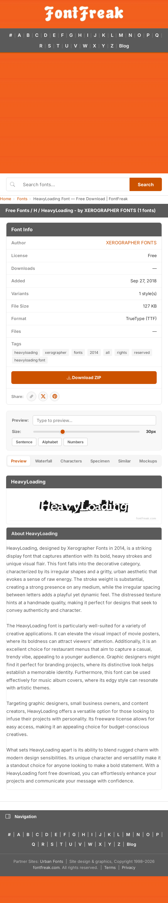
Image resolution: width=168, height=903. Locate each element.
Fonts (22, 198)
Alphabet (50, 442)
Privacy (128, 867)
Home (5, 198)
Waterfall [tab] (43, 460)
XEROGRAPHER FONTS (110, 210)
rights (122, 352)
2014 (94, 352)
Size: (16, 431)
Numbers (76, 442)
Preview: (20, 420)
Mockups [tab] (148, 460)
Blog (124, 46)
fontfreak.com (46, 867)
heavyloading (26, 352)
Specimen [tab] (100, 460)
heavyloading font (29, 360)
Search (146, 184)
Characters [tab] (71, 460)
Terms (110, 867)
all (108, 352)
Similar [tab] (124, 460)
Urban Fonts (51, 861)
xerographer (56, 352)
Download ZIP (84, 377)
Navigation (21, 816)
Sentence (24, 442)
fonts (78, 352)
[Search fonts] (74, 184)
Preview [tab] (19, 460)
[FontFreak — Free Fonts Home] (84, 13)
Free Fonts (17, 210)
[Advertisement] (57, 113)
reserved (142, 352)
